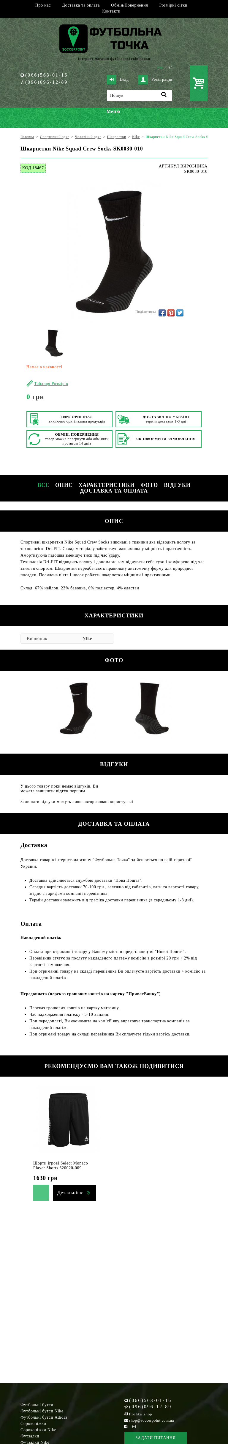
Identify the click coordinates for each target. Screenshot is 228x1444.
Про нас (43, 5)
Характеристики (106, 485)
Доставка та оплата (81, 5)
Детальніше (70, 1192)
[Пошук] (139, 95)
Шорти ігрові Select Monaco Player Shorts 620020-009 (60, 1165)
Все (43, 485)
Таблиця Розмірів (51, 383)
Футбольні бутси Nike (42, 1411)
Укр (160, 67)
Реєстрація (155, 79)
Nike (87, 638)
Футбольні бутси (36, 1405)
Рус (169, 67)
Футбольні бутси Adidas (44, 1417)
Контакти (111, 11)
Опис (64, 485)
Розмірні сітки (173, 5)
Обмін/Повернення (129, 5)
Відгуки (177, 485)
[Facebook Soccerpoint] (126, 1426)
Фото (149, 485)
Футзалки (29, 1436)
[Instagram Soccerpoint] (134, 1426)
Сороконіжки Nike (38, 1430)
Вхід (118, 79)
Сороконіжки (33, 1423)
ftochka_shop (140, 1414)
